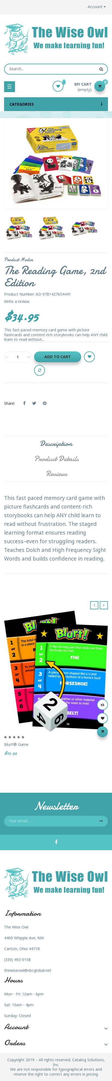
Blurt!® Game (16, 744)
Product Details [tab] (56, 459)
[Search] (56, 69)
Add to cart (57, 356)
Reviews (56, 473)
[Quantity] (17, 356)
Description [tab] (56, 443)
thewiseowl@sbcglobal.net (27, 970)
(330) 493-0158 (17, 959)
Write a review (16, 301)
